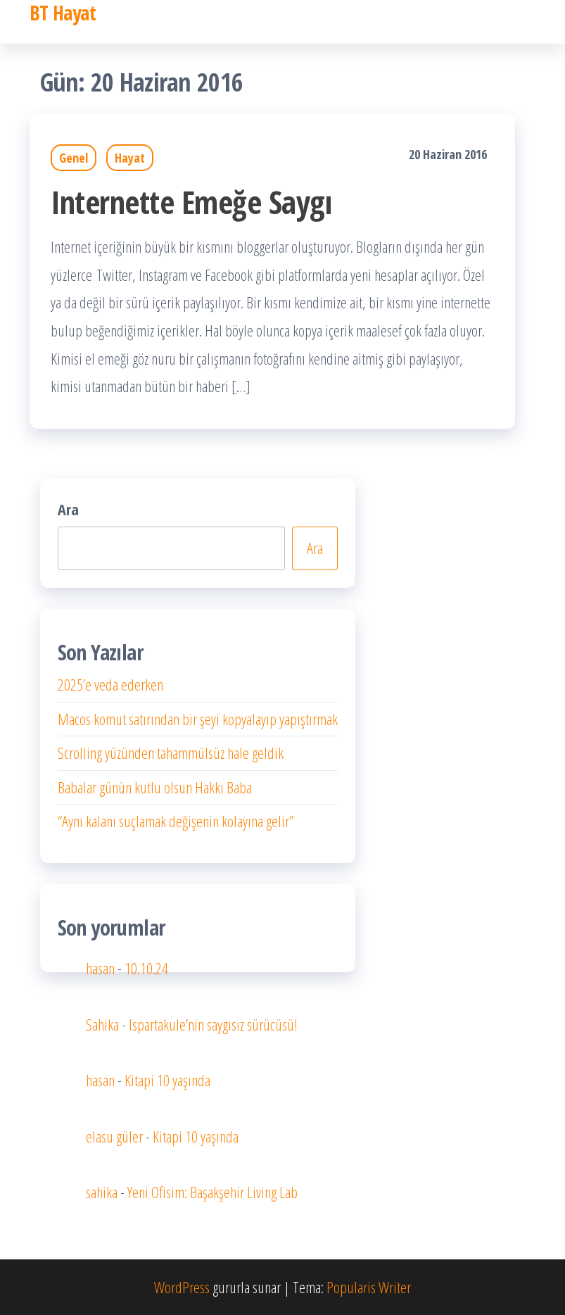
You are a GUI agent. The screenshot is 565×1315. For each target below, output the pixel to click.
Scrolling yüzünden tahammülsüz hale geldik (171, 752)
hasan (100, 968)
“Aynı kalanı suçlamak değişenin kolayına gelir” (175, 820)
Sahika (102, 1024)
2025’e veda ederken (110, 684)
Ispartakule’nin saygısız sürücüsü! (213, 1024)
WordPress (182, 1286)
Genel (73, 157)
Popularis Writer (368, 1286)
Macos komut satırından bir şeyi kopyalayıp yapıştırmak (198, 718)
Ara (68, 509)
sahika (102, 1191)
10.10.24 (146, 968)
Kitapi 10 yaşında (167, 1079)
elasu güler (114, 1136)
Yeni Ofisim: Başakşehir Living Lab (212, 1191)
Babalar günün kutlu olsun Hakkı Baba (155, 787)
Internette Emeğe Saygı (192, 201)
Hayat (130, 157)
